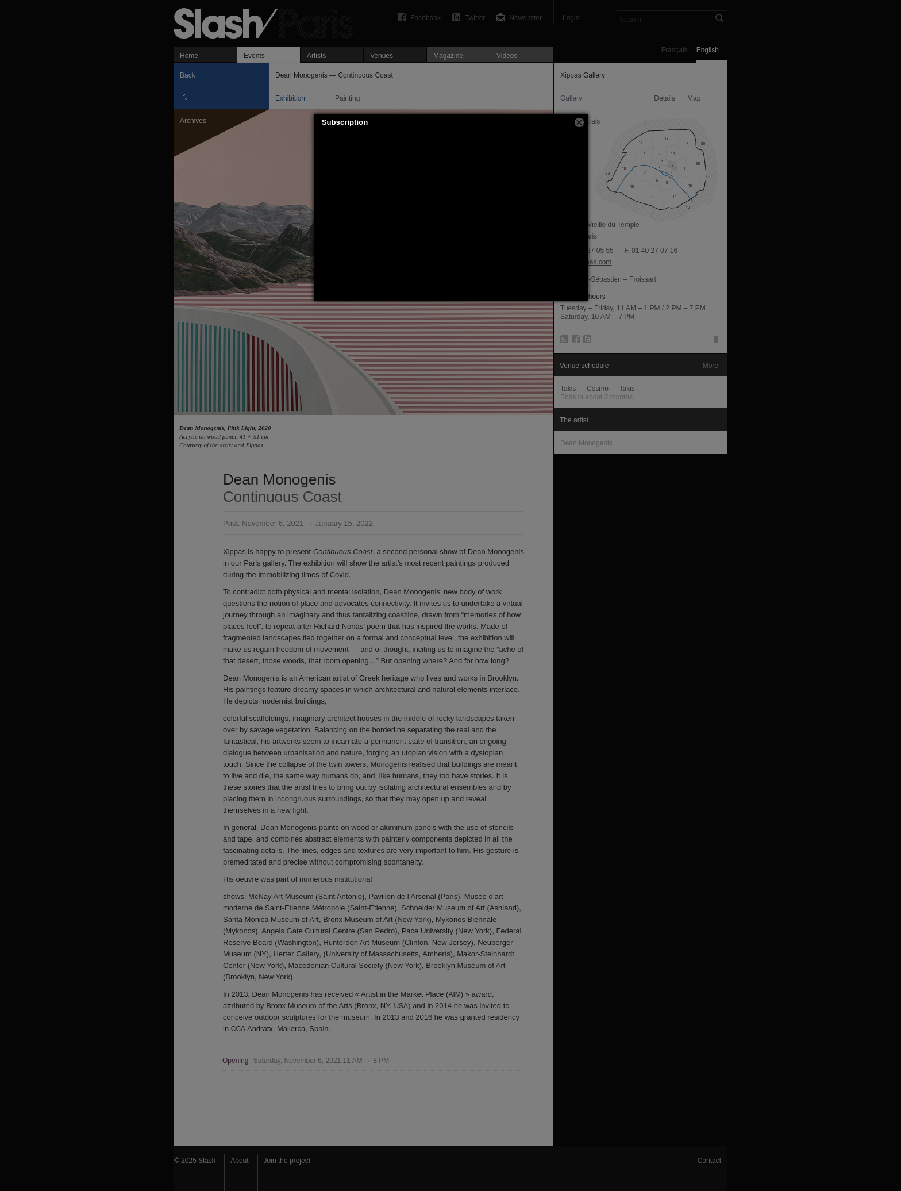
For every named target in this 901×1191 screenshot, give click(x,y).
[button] (579, 122)
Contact (709, 1161)
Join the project (287, 1161)
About (239, 1161)
